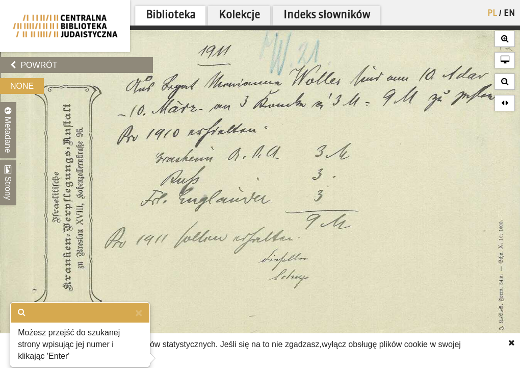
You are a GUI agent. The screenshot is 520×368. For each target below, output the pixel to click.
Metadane (8, 130)
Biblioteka (170, 15)
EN (509, 14)
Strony (8, 182)
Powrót (33, 65)
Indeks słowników (326, 15)
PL (492, 14)
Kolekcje (239, 15)
